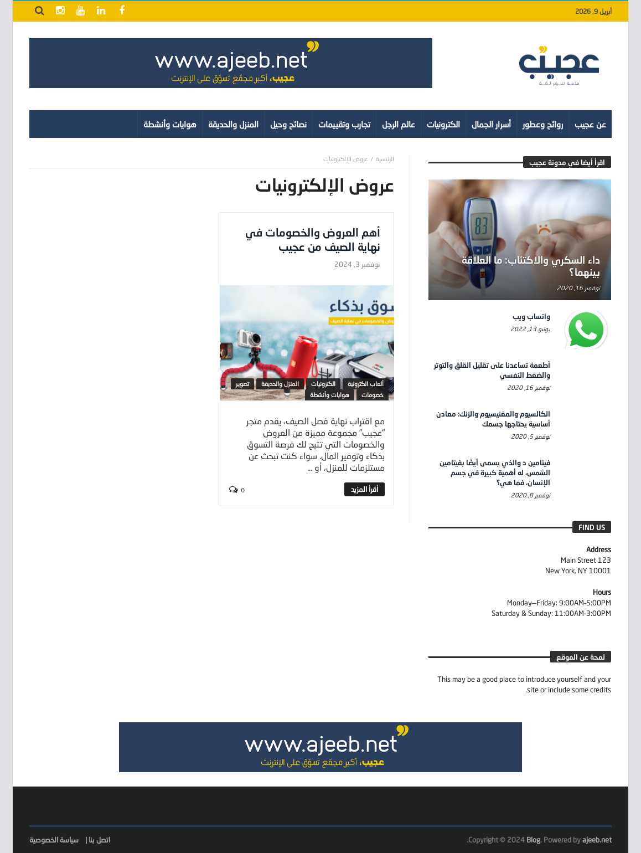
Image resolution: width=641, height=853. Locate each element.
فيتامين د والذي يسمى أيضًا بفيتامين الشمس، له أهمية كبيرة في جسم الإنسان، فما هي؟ (495, 472)
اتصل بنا (99, 839)
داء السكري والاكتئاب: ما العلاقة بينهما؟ (531, 266)
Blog (533, 839)
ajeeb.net (597, 839)
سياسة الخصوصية (54, 839)
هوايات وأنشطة (329, 394)
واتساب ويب (531, 316)
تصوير (242, 383)
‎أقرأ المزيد (364, 489)
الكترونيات (323, 383)
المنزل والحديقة (280, 383)
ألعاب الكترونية (366, 383)
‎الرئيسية (385, 158)
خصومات (372, 394)
